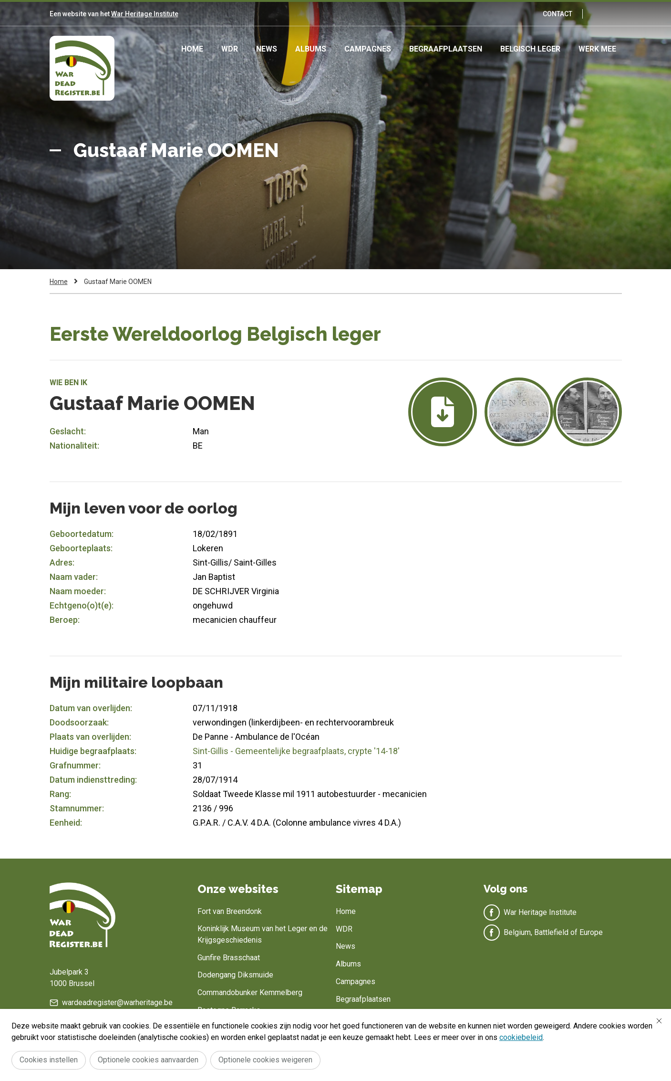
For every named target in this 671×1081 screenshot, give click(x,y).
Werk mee (597, 48)
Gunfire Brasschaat (228, 957)
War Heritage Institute (144, 14)
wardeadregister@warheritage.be (117, 1002)
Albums (310, 48)
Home (192, 48)
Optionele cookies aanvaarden (148, 1059)
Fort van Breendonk (229, 911)
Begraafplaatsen (445, 48)
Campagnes (367, 48)
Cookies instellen (49, 1059)
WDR (229, 48)
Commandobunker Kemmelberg (249, 992)
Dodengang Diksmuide (235, 974)
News (266, 48)
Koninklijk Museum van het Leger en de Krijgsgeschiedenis (262, 934)
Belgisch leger (530, 48)
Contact (557, 14)
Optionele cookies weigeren (265, 1059)
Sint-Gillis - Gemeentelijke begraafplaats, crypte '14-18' (296, 751)
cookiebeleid (521, 1037)
